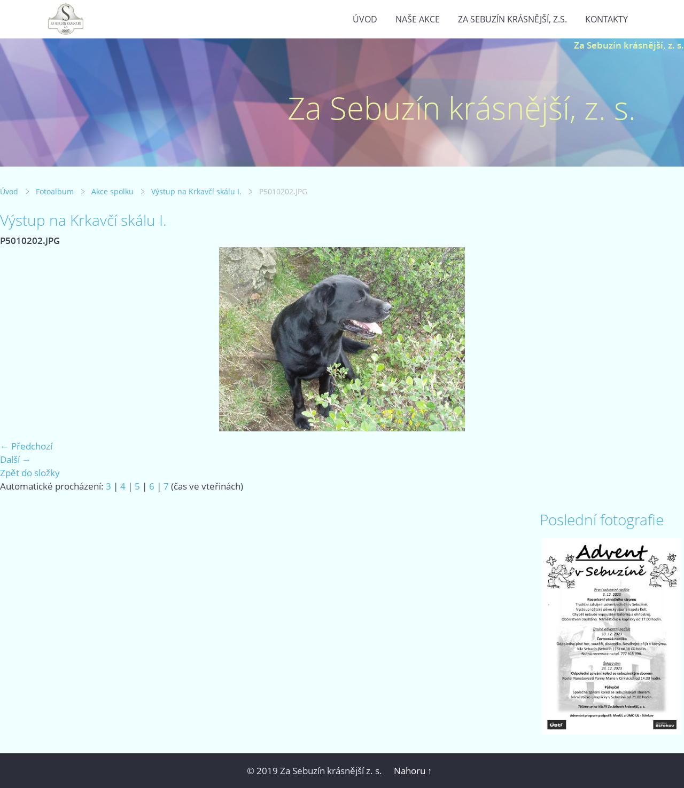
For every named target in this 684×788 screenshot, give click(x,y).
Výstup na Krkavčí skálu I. (196, 191)
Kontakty (606, 19)
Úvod (365, 19)
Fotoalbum (55, 191)
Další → (15, 459)
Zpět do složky (30, 473)
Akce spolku (112, 191)
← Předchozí (26, 446)
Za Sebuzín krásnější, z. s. (629, 45)
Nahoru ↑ (413, 771)
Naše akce (417, 19)
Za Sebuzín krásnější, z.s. (512, 19)
